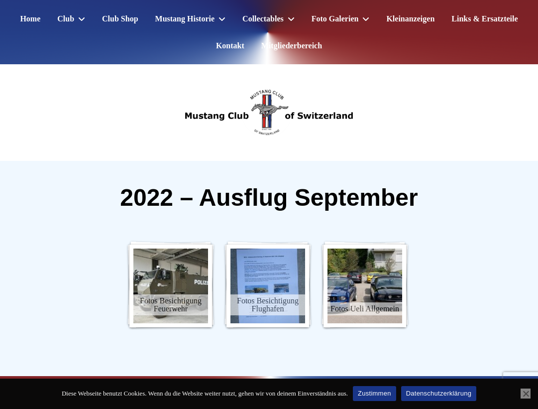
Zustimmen (374, 393)
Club (65, 18)
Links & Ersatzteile (484, 18)
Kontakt (230, 45)
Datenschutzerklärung (438, 393)
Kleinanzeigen (410, 18)
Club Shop (120, 18)
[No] (526, 394)
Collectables (263, 18)
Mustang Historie (185, 18)
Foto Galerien (335, 18)
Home (30, 18)
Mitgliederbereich (291, 45)
